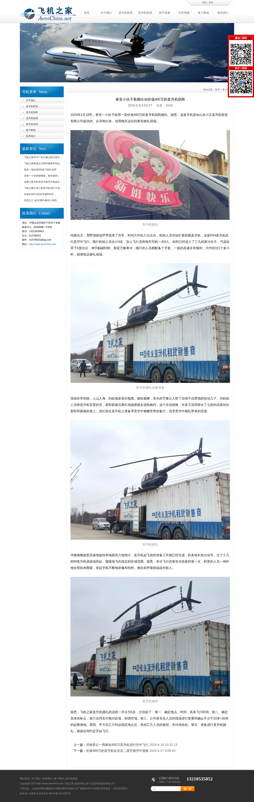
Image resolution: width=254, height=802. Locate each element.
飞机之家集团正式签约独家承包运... (43, 163)
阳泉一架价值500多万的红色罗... (41, 169)
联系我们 (222, 12)
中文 (211, 2)
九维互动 (33, 793)
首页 (86, 12)
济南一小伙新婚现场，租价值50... (42, 175)
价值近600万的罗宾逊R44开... (40, 194)
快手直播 (164, 12)
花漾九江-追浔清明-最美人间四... (41, 200)
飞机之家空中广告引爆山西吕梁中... (43, 157)
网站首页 (24, 778)
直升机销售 (32, 112)
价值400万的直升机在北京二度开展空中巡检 (117, 750)
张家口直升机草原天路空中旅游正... (43, 182)
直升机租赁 (126, 12)
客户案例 (203, 12)
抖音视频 (184, 12)
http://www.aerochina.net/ (42, 244)
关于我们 (106, 12)
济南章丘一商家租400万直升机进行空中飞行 (117, 744)
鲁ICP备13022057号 (60, 793)
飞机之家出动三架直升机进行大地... (43, 188)
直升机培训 (32, 124)
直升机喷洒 (145, 12)
